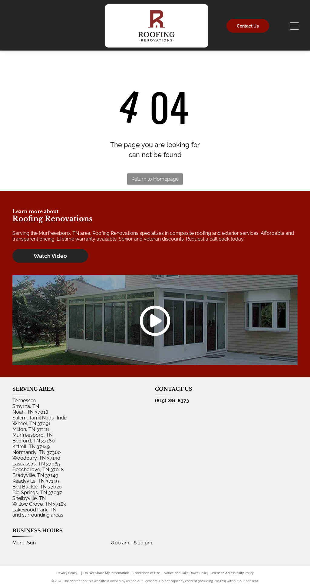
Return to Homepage (155, 179)
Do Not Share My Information (106, 572)
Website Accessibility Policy (233, 572)
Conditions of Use (146, 572)
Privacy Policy (66, 572)
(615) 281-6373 (172, 400)
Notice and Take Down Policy (186, 572)
